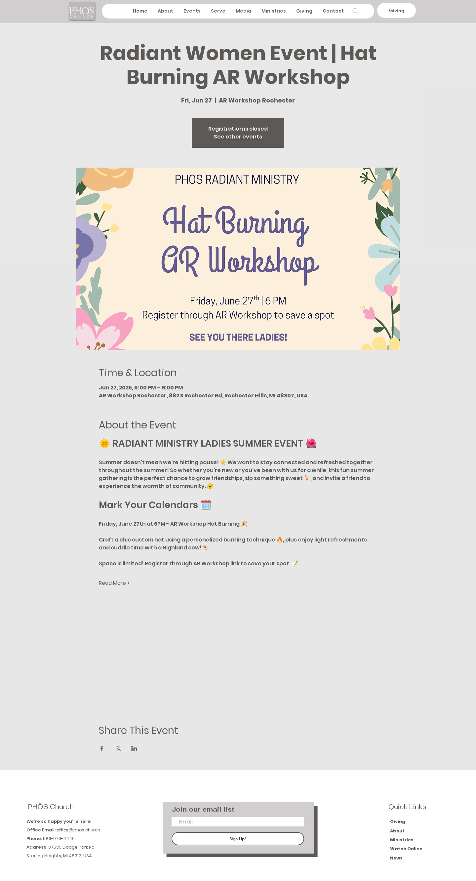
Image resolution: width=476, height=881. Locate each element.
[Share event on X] (118, 748)
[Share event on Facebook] (102, 748)
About (398, 831)
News (396, 858)
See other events (238, 136)
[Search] (355, 11)
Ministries (402, 840)
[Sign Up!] (238, 838)
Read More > (114, 583)
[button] (243, 11)
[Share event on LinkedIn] (134, 748)
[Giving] (396, 10)
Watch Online (406, 849)
